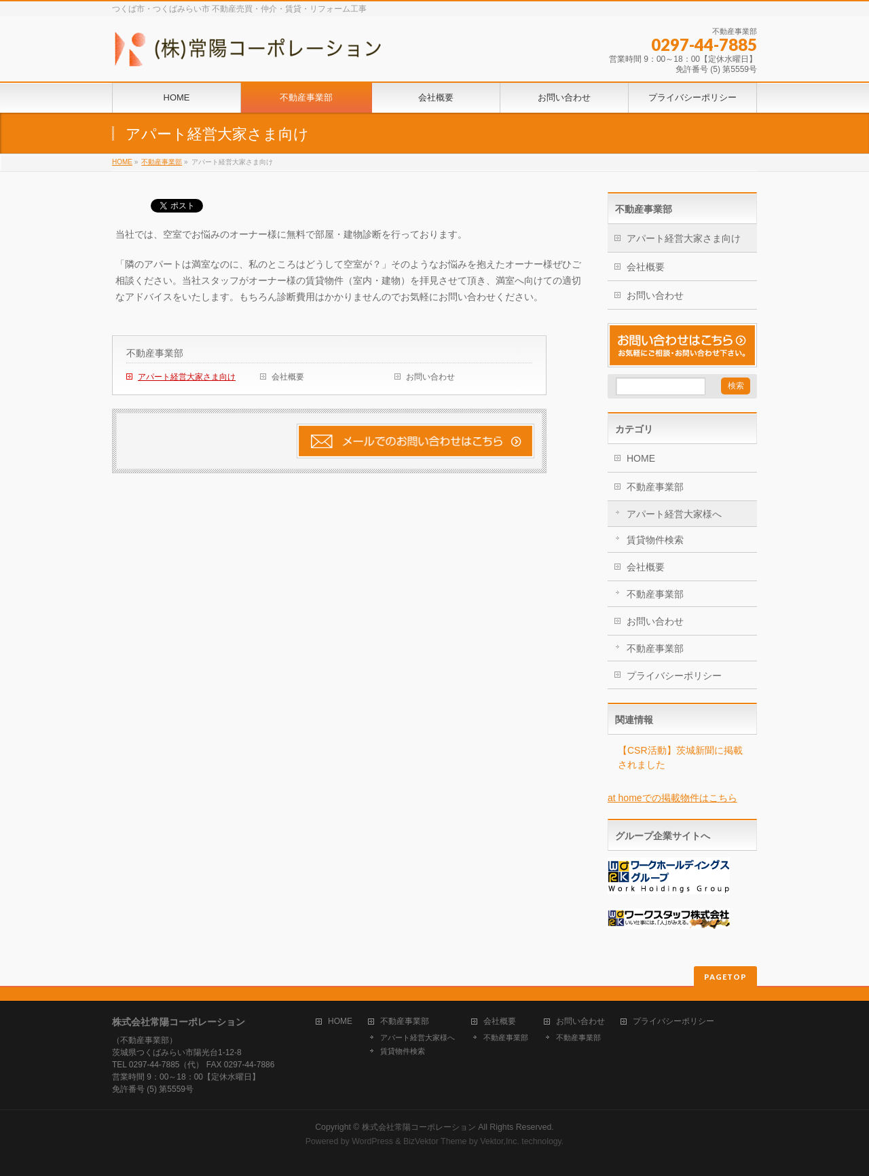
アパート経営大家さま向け (187, 377)
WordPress (372, 1141)
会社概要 (288, 377)
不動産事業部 (161, 162)
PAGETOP (725, 976)
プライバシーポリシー (674, 675)
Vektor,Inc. (499, 1141)
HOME (122, 162)
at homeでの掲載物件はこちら (672, 797)
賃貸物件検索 (655, 539)
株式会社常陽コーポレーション (419, 1127)
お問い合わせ (430, 377)
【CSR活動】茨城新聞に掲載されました (680, 757)
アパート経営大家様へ (674, 514)
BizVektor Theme (435, 1141)
